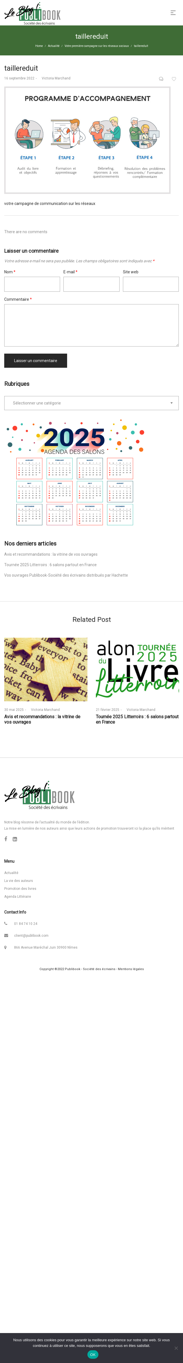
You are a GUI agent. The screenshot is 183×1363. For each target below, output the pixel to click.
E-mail (70, 272)
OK (93, 1355)
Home (39, 45)
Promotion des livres (20, 889)
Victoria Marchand (54, 78)
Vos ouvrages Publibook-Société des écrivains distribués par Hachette (66, 575)
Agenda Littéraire (17, 897)
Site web (130, 272)
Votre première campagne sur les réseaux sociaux (97, 45)
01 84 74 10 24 (25, 924)
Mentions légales (131, 969)
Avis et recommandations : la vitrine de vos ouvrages (51, 554)
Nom (10, 272)
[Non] (176, 1348)
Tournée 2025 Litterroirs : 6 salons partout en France (50, 564)
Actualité (53, 45)
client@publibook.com (31, 936)
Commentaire (18, 299)
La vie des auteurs (18, 881)
